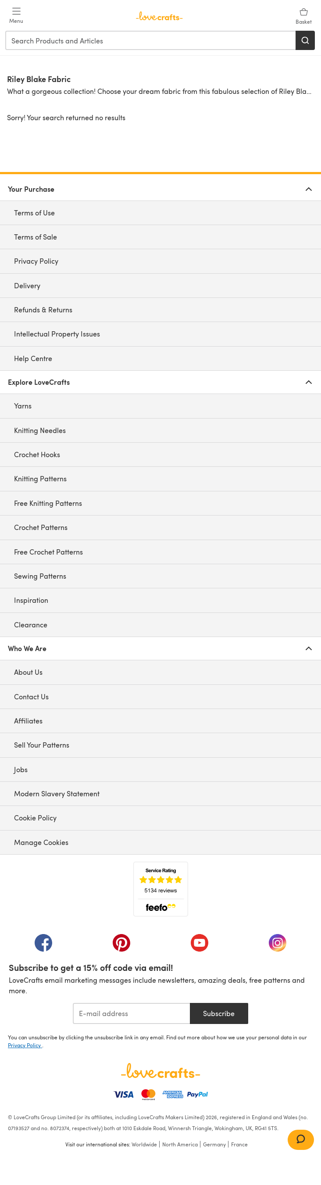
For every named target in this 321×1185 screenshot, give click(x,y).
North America (180, 1144)
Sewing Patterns (40, 575)
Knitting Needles (40, 430)
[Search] (305, 40)
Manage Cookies (41, 842)
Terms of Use (34, 212)
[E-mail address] (131, 1013)
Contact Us (31, 696)
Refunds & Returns (43, 309)
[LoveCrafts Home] (160, 1070)
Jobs (21, 769)
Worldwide (144, 1144)
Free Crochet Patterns (48, 551)
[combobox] (150, 40)
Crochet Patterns (41, 527)
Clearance (30, 624)
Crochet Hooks (37, 454)
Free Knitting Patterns (48, 503)
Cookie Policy (35, 817)
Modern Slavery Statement (57, 793)
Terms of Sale (35, 236)
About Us (28, 672)
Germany (214, 1144)
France (239, 1144)
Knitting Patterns (40, 478)
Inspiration (31, 600)
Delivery (27, 285)
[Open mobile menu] (16, 15)
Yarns (23, 405)
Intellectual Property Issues (57, 333)
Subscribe (219, 1013)
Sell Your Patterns (41, 744)
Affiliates (28, 720)
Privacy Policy (36, 260)
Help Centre (33, 358)
